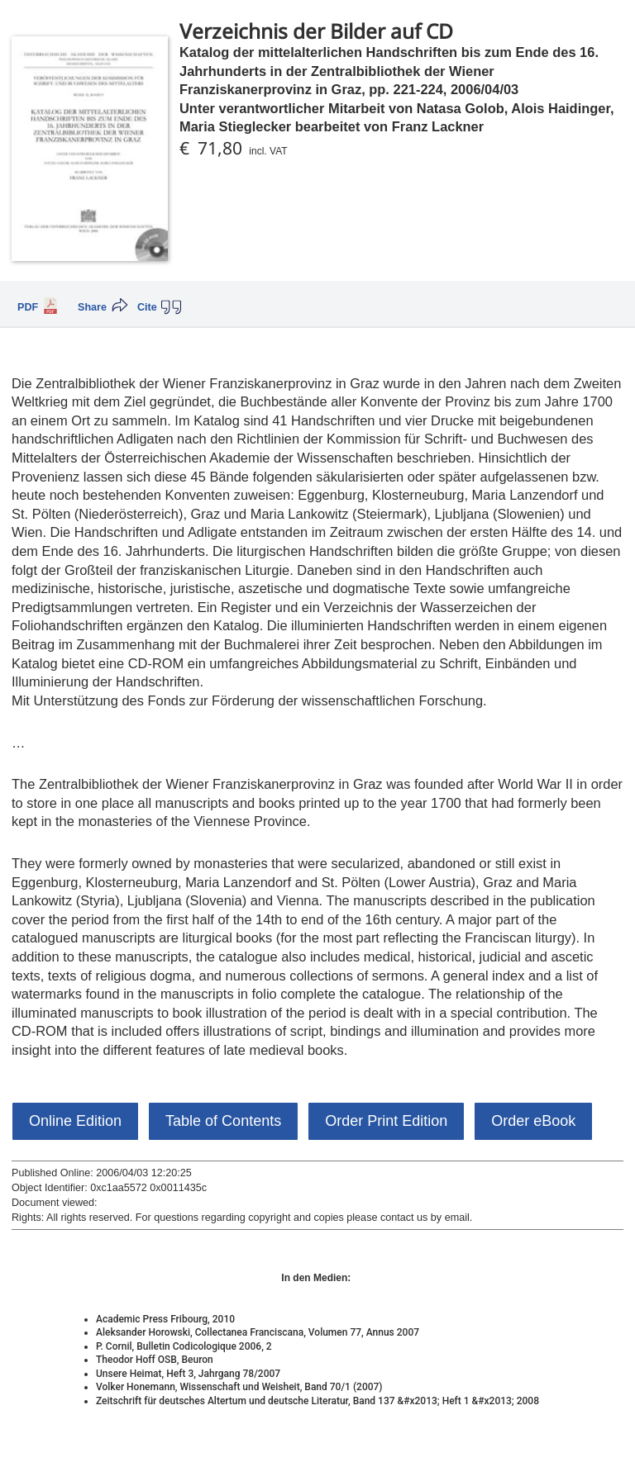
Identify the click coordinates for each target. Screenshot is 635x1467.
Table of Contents (223, 1121)
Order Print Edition (386, 1121)
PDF (27, 307)
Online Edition (75, 1121)
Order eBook (533, 1121)
